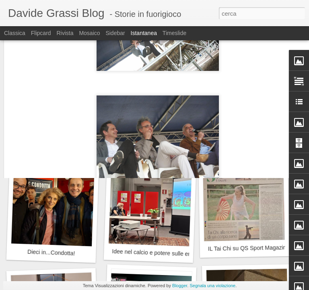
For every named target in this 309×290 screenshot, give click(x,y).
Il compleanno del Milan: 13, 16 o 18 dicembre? (171, 144)
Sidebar (115, 33)
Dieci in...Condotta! (51, 253)
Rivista (64, 33)
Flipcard (41, 33)
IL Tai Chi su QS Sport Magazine (249, 248)
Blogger (179, 285)
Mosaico (89, 33)
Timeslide (174, 33)
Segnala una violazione (212, 285)
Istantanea (144, 33)
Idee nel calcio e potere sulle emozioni (160, 253)
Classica (14, 33)
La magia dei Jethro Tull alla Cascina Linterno (74, 142)
